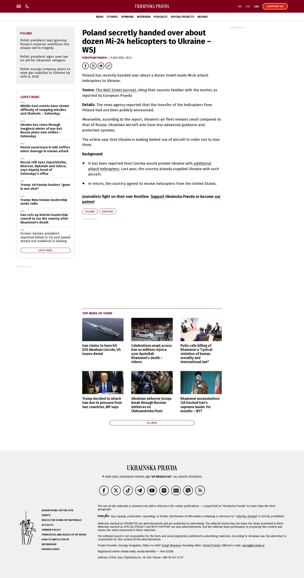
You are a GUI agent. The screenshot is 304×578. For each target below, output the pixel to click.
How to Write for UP (55, 539)
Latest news (29, 97)
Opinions (127, 16)
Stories (112, 16)
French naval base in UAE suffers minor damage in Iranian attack (45, 149)
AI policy (48, 524)
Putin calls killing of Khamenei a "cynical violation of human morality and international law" (196, 354)
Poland (90, 211)
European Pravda (94, 57)
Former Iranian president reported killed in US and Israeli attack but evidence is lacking (45, 237)
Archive (202, 16)
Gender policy (51, 529)
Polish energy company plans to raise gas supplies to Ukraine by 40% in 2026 (45, 73)
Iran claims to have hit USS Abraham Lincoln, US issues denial (101, 350)
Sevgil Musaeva (171, 545)
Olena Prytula (211, 545)
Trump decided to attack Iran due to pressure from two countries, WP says (102, 403)
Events (46, 515)
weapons (107, 211)
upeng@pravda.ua (253, 545)
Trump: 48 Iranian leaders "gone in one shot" (45, 187)
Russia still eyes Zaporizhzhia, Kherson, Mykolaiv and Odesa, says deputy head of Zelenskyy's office (43, 168)
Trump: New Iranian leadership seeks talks (43, 202)
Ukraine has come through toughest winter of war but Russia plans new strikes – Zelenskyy (41, 130)
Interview (143, 16)
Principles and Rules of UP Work (64, 534)
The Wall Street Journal (115, 90)
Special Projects (182, 16)
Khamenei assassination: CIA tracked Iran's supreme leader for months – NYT (200, 405)
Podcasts (161, 16)
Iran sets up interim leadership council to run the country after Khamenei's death (44, 218)
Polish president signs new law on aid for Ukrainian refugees (44, 59)
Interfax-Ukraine (246, 516)
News (100, 16)
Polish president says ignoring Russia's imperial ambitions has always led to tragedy (44, 44)
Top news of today (97, 313)
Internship (49, 544)
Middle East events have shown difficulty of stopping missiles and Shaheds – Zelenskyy (44, 110)
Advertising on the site (57, 510)
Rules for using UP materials (62, 520)
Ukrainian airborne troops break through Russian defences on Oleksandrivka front (151, 405)
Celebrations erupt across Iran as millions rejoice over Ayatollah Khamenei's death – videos (151, 354)
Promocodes (51, 549)
